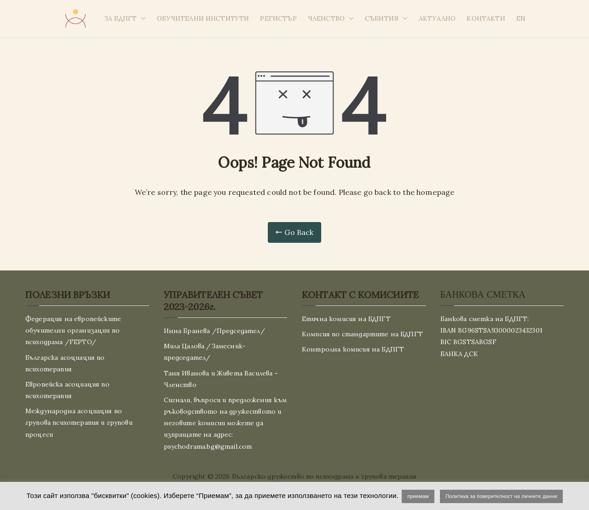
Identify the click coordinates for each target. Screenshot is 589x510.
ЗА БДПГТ (125, 18)
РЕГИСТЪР (278, 18)
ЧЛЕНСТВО (331, 18)
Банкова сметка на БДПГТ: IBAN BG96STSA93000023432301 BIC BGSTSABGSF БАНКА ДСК (491, 336)
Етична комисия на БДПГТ (346, 319)
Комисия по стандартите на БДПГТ (362, 334)
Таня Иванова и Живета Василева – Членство (221, 379)
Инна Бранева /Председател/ (214, 331)
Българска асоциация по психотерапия (65, 363)
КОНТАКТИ (486, 18)
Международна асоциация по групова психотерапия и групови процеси (79, 422)
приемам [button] (418, 496)
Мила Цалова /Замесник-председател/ (205, 352)
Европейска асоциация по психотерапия (67, 390)
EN (520, 18)
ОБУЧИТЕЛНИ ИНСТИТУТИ (203, 18)
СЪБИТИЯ (386, 18)
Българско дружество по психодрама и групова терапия (324, 476)
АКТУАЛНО (437, 18)
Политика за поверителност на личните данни (501, 496)
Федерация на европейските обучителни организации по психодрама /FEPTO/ (73, 330)
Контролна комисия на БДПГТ (353, 349)
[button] (141, 18)
